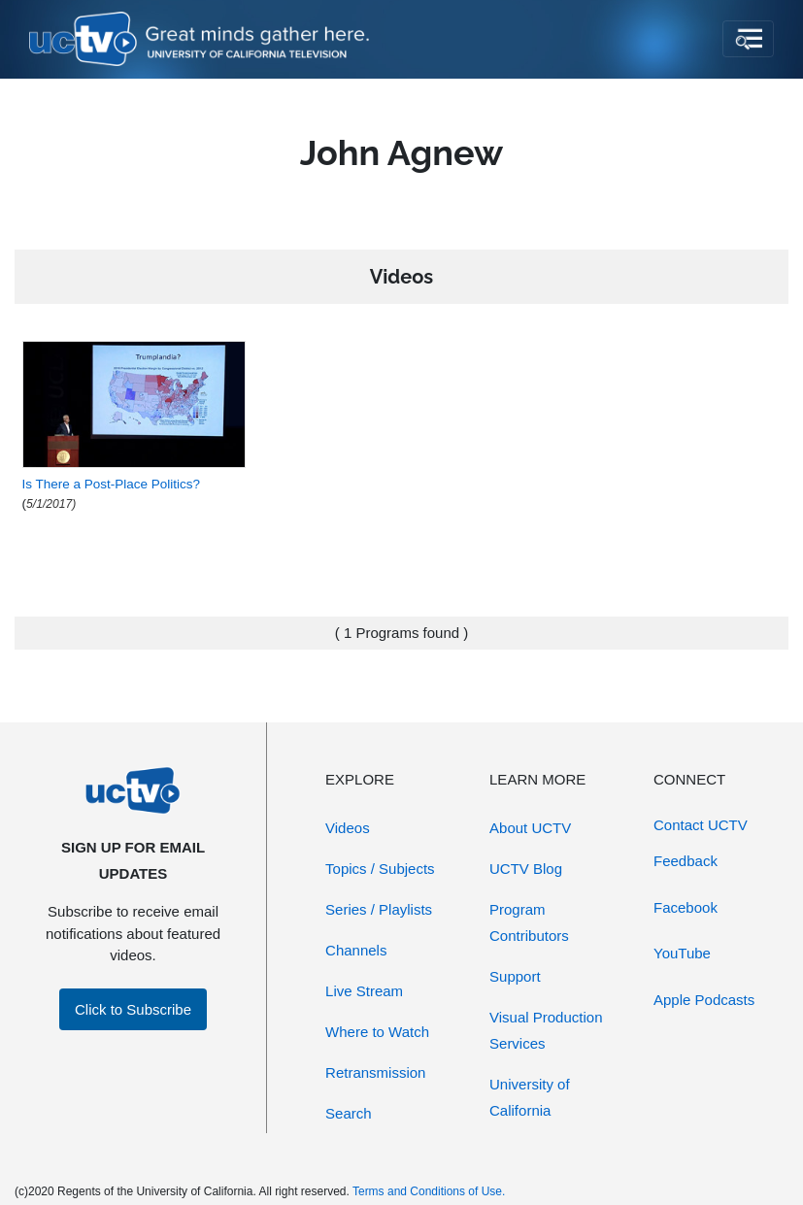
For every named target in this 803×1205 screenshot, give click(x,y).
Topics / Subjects (380, 868)
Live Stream (364, 991)
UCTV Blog (525, 868)
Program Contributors (529, 922)
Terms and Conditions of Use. (428, 1191)
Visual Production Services (545, 1030)
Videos (347, 828)
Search (348, 1113)
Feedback (685, 861)
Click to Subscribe (133, 1009)
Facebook (685, 907)
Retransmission (375, 1072)
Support (515, 976)
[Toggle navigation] (748, 38)
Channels (355, 950)
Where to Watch (377, 1031)
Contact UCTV (700, 825)
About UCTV (530, 828)
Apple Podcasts (703, 999)
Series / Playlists (378, 909)
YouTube (682, 953)
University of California (529, 1097)
